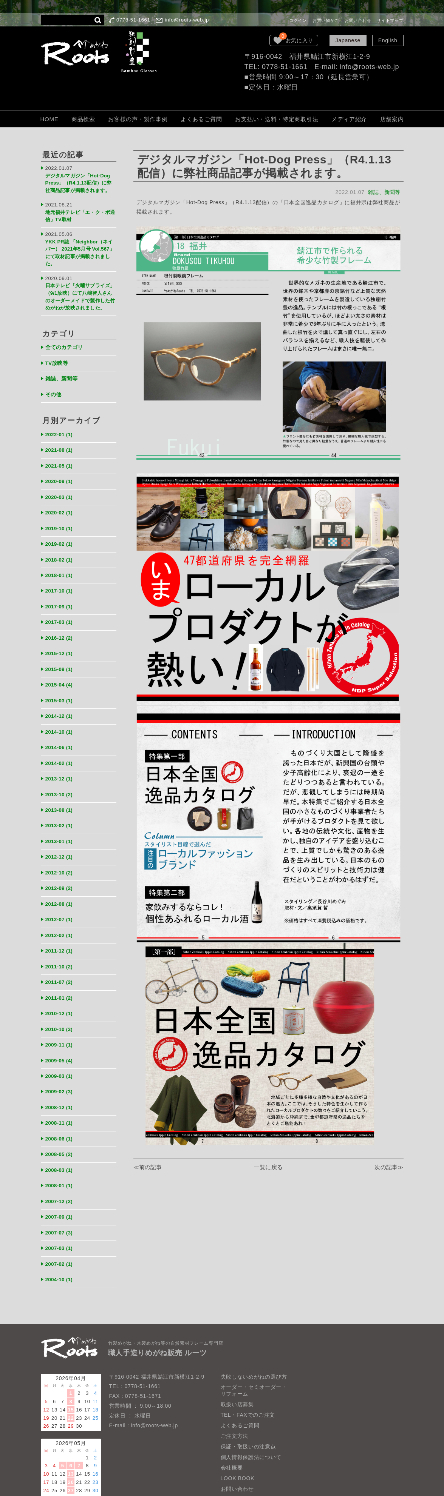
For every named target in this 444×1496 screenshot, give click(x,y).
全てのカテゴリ (66, 339)
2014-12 (61, 697)
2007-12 (61, 1167)
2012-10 (61, 849)
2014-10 (61, 713)
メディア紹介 (349, 119)
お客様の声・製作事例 (137, 119)
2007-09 (61, 1182)
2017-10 (61, 576)
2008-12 (61, 1076)
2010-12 (61, 985)
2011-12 (61, 925)
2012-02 (61, 910)
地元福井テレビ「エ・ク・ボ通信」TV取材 (79, 211)
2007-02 (61, 1228)
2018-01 (61, 561)
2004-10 (61, 1243)
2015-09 (61, 652)
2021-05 (61, 454)
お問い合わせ (358, 20)
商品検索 (83, 119)
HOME (49, 119)
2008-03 (61, 1137)
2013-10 (61, 773)
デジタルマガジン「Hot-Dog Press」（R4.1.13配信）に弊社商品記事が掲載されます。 (80, 181)
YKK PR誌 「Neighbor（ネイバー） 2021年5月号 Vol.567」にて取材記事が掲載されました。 (80, 244)
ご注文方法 (235, 1399)
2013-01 (61, 819)
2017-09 (61, 591)
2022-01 (61, 424)
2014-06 (61, 728)
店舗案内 (392, 119)
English (388, 40)
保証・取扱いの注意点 (248, 1410)
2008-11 (61, 1091)
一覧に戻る (268, 1168)
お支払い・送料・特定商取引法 (276, 119)
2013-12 (61, 758)
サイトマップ (390, 20)
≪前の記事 (148, 1168)
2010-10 (61, 1000)
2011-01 (61, 970)
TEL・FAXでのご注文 (248, 1378)
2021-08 (61, 439)
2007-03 (61, 1213)
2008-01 (61, 1152)
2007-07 (61, 1198)
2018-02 (61, 546)
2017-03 (61, 606)
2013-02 (61, 803)
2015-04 (61, 667)
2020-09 (61, 470)
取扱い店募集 (237, 1368)
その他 (54, 385)
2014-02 (61, 743)
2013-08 (61, 788)
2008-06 (61, 1107)
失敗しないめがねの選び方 (254, 1340)
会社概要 (232, 1431)
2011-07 (61, 955)
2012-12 (61, 834)
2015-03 (61, 682)
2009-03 (61, 1046)
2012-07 (61, 894)
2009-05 (61, 1031)
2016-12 (61, 622)
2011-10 (61, 940)
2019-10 (61, 515)
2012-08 (61, 879)
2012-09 (61, 864)
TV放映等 (58, 354)
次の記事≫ (389, 1168)
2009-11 (61, 1016)
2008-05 (61, 1122)
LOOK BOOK (238, 1441)
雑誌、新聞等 (383, 192)
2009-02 (61, 1061)
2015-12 (61, 637)
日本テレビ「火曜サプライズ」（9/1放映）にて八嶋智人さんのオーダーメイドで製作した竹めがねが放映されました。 (80, 287)
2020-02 (61, 500)
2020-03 (61, 485)
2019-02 (61, 530)
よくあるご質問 (201, 119)
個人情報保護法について (251, 1421)
